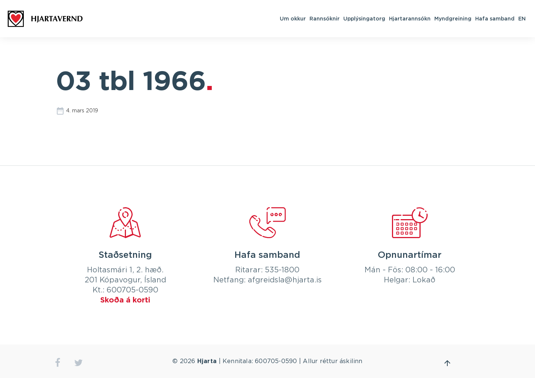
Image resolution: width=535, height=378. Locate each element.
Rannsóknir (324, 18)
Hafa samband (495, 18)
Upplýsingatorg (364, 18)
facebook (57, 362)
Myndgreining (452, 18)
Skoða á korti (125, 300)
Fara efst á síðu (447, 363)
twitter (78, 362)
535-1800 (282, 270)
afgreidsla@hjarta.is (285, 280)
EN (522, 18)
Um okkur (293, 18)
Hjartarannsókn (410, 18)
